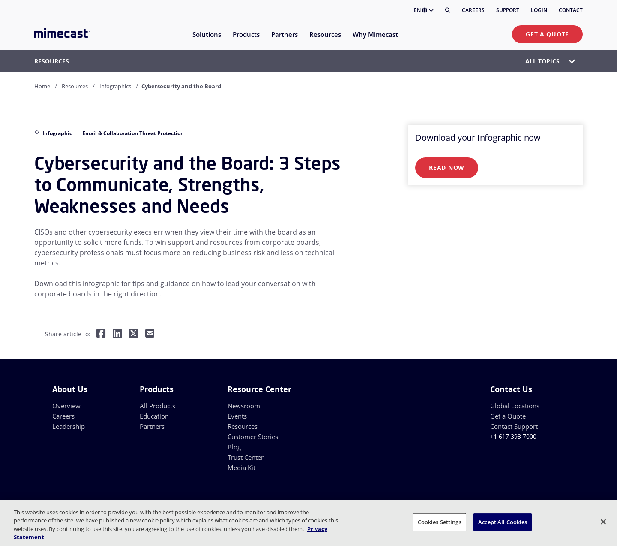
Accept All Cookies (502, 522)
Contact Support (514, 426)
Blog (234, 447)
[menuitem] (206, 39)
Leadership (68, 426)
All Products (157, 405)
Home (42, 86)
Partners (152, 426)
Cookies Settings (439, 522)
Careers (473, 10)
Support (507, 10)
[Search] (447, 10)
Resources (75, 86)
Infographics (115, 86)
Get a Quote (547, 34)
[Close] (603, 521)
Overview (66, 405)
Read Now (446, 167)
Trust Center (246, 457)
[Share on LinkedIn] (117, 334)
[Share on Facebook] (100, 334)
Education (154, 416)
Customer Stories (253, 436)
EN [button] (424, 10)
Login (539, 10)
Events (237, 416)
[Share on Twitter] (133, 334)
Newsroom (244, 405)
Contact (571, 10)
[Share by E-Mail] (149, 334)
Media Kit (241, 467)
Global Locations (514, 405)
